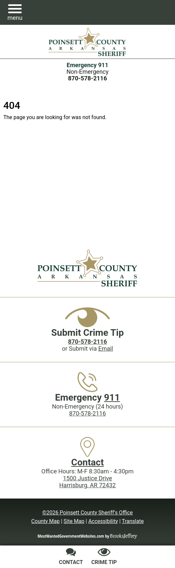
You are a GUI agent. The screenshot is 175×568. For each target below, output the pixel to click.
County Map (45, 521)
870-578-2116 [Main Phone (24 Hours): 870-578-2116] (87, 413)
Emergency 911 (87, 65)
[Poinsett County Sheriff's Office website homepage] (87, 268)
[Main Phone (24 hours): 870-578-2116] (87, 78)
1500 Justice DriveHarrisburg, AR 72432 (87, 482)
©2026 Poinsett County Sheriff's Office (87, 512)
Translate (133, 521)
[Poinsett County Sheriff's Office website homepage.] (87, 42)
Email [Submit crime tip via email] (105, 348)
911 (112, 397)
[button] (15, 12)
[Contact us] (71, 557)
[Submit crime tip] (104, 557)
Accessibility (103, 521)
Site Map (74, 521)
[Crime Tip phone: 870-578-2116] (87, 341)
